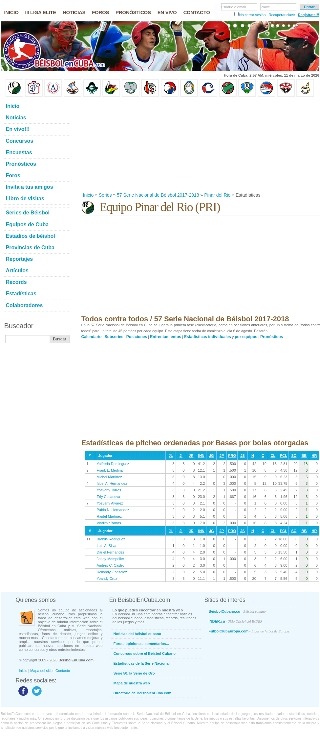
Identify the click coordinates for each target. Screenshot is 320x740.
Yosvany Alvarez (110, 503)
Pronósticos (271, 336)
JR (191, 455)
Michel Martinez (109, 477)
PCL (283, 455)
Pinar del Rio (217, 195)
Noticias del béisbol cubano (137, 634)
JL (171, 455)
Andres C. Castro (110, 565)
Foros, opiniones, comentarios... (141, 644)
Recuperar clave (281, 15)
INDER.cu (236, 621)
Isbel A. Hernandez (112, 483)
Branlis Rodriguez (111, 539)
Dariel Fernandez (110, 552)
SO (293, 455)
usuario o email (234, 7)
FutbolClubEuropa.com (249, 631)
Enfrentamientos (165, 336)
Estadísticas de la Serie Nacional (142, 663)
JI (181, 455)
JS (242, 455)
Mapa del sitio (41, 671)
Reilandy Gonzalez (112, 572)
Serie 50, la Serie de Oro (134, 673)
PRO (232, 455)
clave (266, 7)
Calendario (91, 336)
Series (105, 195)
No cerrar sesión (252, 15)
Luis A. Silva (107, 546)
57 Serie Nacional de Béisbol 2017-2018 (158, 195)
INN (201, 455)
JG (211, 455)
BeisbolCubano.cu (237, 611)
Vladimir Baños (109, 523)
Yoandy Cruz (107, 578)
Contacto (62, 671)
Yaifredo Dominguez (113, 464)
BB (304, 455)
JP (222, 455)
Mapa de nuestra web (132, 683)
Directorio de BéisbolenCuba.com (143, 693)
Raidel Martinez (109, 516)
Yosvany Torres (109, 490)
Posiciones (136, 336)
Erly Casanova (108, 497)
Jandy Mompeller (110, 559)
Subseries (114, 336)
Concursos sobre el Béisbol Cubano (145, 653)
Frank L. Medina (110, 470)
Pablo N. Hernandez (113, 510)
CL (273, 455)
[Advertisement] (167, 144)
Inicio (88, 195)
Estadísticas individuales (207, 336)
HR (314, 455)
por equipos (246, 336)
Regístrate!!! (308, 15)
